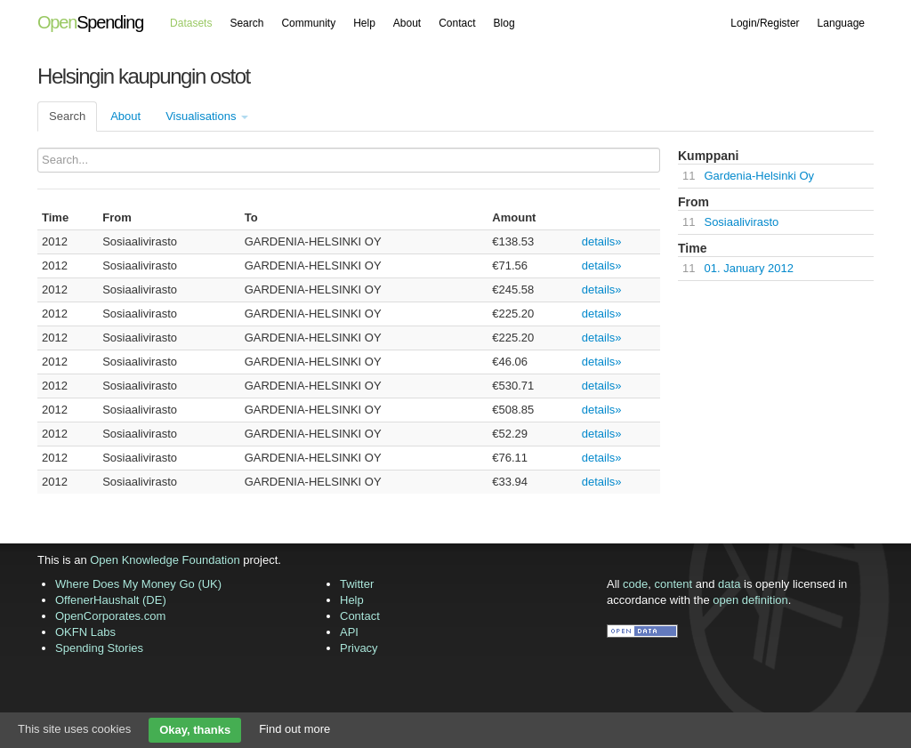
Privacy (359, 648)
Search (246, 23)
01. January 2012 (748, 268)
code (635, 584)
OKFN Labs (85, 632)
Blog (504, 23)
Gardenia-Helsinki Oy (759, 175)
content (674, 584)
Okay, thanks (194, 729)
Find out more (294, 729)
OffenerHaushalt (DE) (110, 600)
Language (841, 23)
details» (602, 241)
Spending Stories (99, 648)
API (349, 632)
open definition (750, 600)
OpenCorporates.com (110, 616)
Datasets (191, 23)
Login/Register (764, 23)
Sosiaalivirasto (741, 222)
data (729, 584)
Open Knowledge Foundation (164, 560)
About (407, 23)
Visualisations (206, 116)
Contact (457, 23)
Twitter (357, 584)
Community (308, 23)
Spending (90, 22)
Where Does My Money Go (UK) (138, 584)
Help (364, 23)
